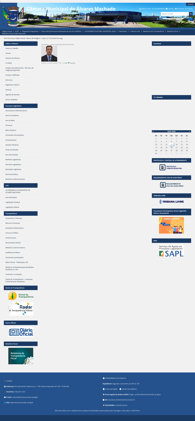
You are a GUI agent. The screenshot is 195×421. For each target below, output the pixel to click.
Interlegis (116, 410)
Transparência (11, 213)
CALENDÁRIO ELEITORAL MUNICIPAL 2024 (100, 31)
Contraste (180, 8)
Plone (137, 410)
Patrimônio (123, 31)
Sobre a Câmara (11, 43)
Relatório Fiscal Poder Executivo (14, 33)
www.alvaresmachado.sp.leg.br (21, 402)
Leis (7, 185)
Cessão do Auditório (129, 389)
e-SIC (17, 31)
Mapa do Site (146, 8)
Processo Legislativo (13, 106)
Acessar (190, 4)
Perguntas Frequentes (30, 31)
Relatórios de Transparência (153, 31)
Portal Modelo (94, 410)
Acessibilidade (159, 8)
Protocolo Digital (111, 389)
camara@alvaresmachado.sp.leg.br (25, 397)
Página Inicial (7, 31)
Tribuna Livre (135, 31)
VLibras (190, 8)
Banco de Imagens (33, 38)
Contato (171, 8)
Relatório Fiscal (172, 31)
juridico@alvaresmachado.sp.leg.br (148, 394)
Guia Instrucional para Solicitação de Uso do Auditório (61, 31)
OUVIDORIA (109, 405)
